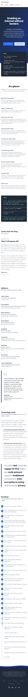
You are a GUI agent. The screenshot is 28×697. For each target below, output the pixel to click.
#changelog (3, 274)
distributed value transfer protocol (13, 443)
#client (8, 274)
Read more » (4, 272)
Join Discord (19, 44)
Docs (6, 4)
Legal (18, 683)
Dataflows (22, 681)
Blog (2, 4)
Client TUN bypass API (9, 241)
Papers (15, 681)
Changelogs (11, 683)
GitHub (17, 4)
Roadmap (11, 4)
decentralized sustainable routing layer (14, 429)
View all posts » (5, 233)
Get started (8, 44)
